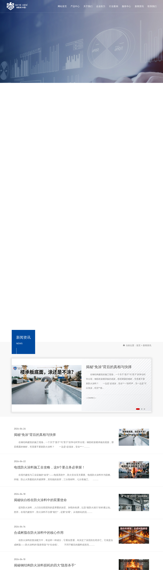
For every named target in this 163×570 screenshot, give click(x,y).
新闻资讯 (147, 345)
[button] (138, 409)
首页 (138, 345)
